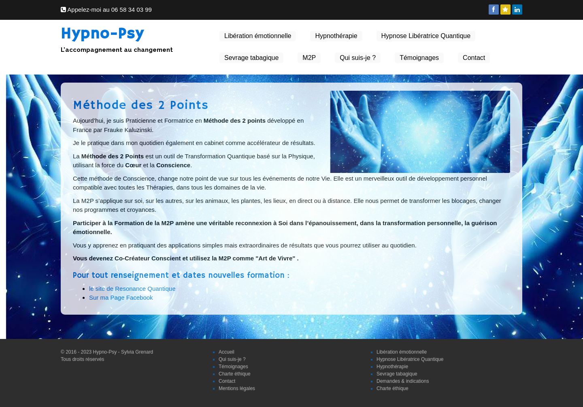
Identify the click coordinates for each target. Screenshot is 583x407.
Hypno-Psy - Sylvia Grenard (123, 350)
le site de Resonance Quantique (132, 288)
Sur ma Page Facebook (121, 297)
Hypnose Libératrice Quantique (426, 35)
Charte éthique (235, 372)
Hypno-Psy (102, 34)
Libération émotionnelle (257, 35)
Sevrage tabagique (251, 57)
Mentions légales (237, 387)
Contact (474, 57)
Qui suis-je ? (358, 57)
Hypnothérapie (336, 35)
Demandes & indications (403, 379)
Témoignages (419, 57)
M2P (309, 57)
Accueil (226, 350)
